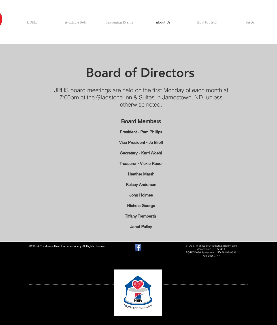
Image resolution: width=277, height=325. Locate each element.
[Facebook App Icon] (138, 247)
